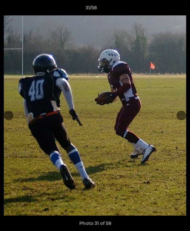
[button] (167, 9)
